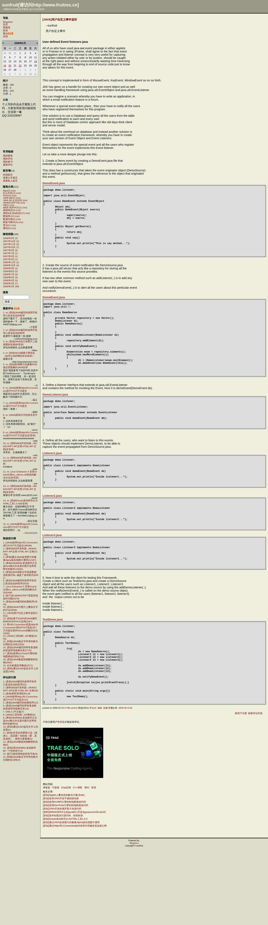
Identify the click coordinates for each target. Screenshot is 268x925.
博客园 (46, 863)
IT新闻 (55, 863)
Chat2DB (66, 863)
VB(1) (6, 205)
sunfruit (73, 783)
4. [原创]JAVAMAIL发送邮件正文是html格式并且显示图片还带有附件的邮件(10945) (20, 566)
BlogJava (7, 22)
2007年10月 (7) (11, 247)
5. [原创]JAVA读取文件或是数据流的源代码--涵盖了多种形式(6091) (20, 575)
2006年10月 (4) (11, 265)
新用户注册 (241, 788)
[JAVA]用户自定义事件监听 (59, 19)
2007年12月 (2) (11, 241)
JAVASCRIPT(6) (11, 202)
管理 (5, 36)
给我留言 (8, 175)
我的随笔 (8, 155)
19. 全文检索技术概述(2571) (18, 665)
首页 (5, 24)
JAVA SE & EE (125, 783)
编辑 (100, 783)
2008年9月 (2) (10, 238)
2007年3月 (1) (10, 259)
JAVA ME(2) (9, 198)
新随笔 (6, 27)
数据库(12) (8, 216)
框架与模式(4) (10, 222)
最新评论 (8, 165)
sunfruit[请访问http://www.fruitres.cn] (40, 4)
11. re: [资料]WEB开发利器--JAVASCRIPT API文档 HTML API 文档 (20, 461)
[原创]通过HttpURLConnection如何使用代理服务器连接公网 (75, 901)
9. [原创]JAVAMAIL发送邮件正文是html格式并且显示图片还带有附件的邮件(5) (20, 720)
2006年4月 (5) (10, 280)
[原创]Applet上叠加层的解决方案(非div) (64, 870)
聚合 (5, 33)
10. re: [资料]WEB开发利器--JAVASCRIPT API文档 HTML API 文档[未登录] (20, 446)
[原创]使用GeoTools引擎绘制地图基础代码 (65, 880)
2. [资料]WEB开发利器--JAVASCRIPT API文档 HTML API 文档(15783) (20, 551)
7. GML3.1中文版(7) (13, 711)
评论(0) (92, 783)
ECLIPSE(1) (9, 193)
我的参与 (8, 161)
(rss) (13, 190)
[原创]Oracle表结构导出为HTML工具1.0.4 (65, 894)
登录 (59, 797)
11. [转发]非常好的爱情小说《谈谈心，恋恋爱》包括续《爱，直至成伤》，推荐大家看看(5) (20, 736)
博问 (86, 863)
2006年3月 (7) (10, 283)
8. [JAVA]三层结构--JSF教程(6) (19, 714)
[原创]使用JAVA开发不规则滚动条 (61, 873)
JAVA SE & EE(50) (12, 200)
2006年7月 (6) (10, 274)
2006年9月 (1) (10, 268)
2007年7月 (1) (10, 253)
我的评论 (8, 158)
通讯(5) (7, 228)
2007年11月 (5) (11, 244)
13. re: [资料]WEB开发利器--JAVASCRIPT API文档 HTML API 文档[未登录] (20, 489)
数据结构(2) (9, 219)
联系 (5, 30)
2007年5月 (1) (10, 256)
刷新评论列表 (255, 788)
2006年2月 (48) (11, 286)
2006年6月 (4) (10, 277)
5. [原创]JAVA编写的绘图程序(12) (20, 702)
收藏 (105, 783)
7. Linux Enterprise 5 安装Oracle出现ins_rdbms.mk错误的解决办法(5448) (20, 589)
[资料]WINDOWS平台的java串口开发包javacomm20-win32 (74, 887)
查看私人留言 (10, 181)
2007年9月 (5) (10, 250)
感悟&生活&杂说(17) (14, 213)
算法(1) (7, 225)
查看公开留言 (10, 178)
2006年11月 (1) (11, 262)
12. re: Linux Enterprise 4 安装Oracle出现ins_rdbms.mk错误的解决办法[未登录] (20, 474)
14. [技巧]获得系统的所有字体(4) (20, 754)
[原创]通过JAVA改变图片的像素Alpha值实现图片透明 (71, 897)
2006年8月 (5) (10, 271)
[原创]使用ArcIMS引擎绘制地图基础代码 (64, 877)
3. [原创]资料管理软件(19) (16, 693)
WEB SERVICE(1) (12, 207)
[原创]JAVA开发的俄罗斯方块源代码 (62, 884)
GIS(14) (7, 195)
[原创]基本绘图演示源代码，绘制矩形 (63, 890)
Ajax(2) (6, 190)
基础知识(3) (9, 210)
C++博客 (77, 863)
